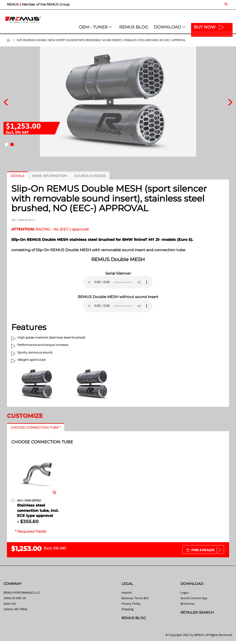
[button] (6, 144)
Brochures (187, 603)
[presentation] (5, 102)
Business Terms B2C (135, 598)
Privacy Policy (131, 603)
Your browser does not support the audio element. (118, 282)
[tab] (17, 175)
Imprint (126, 592)
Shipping (127, 609)
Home (8, 40)
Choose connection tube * (36, 427)
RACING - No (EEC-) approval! (50, 229)
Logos (184, 592)
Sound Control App (193, 598)
